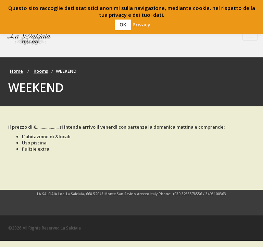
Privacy (141, 24)
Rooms (41, 71)
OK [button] (123, 24)
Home (16, 71)
